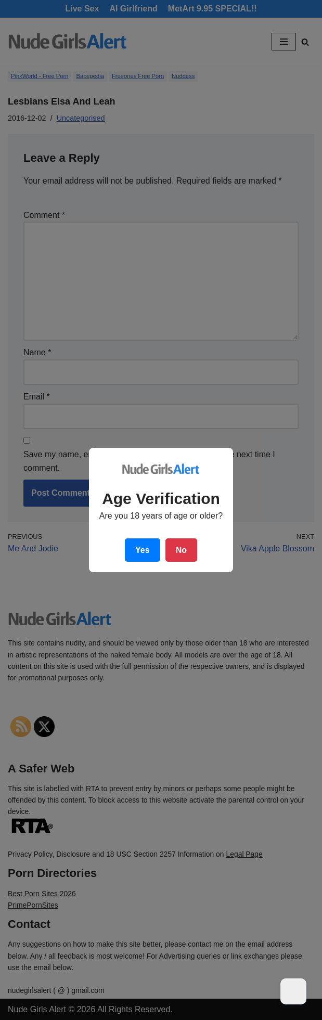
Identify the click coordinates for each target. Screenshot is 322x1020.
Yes (142, 550)
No (181, 550)
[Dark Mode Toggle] (293, 991)
